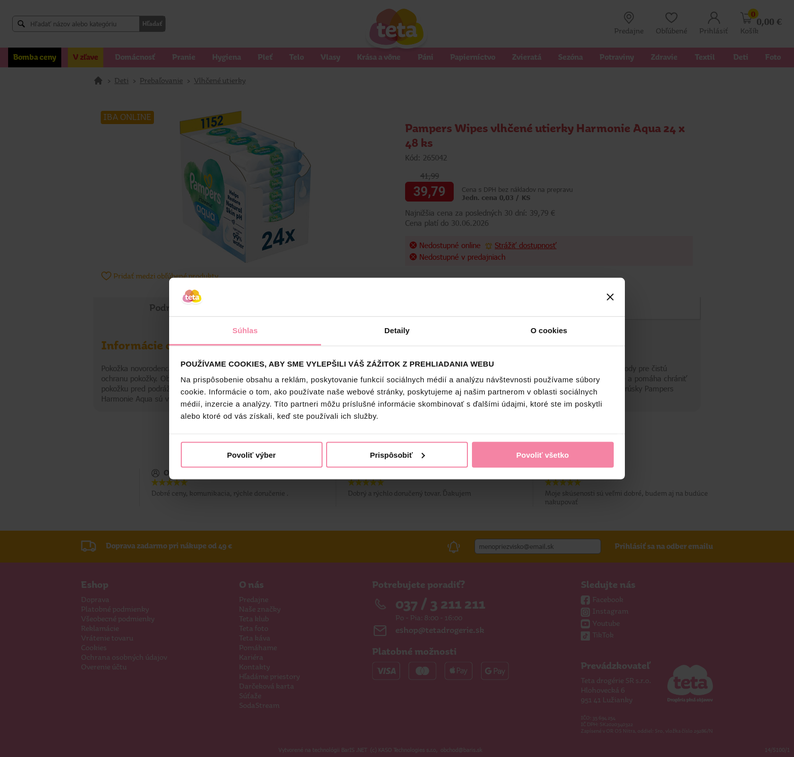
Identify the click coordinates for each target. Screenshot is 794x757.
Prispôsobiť (397, 454)
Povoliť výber (251, 454)
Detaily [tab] (397, 330)
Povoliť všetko (543, 454)
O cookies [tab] (549, 330)
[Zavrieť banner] (610, 297)
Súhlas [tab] (245, 330)
